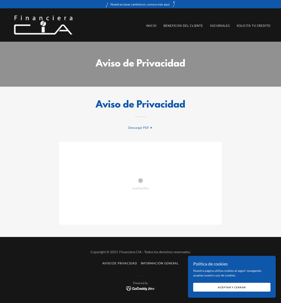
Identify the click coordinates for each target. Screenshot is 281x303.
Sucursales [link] (220, 25)
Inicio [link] (151, 25)
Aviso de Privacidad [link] (119, 263)
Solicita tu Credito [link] (253, 25)
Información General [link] (160, 263)
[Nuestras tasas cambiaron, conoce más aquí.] (140, 4)
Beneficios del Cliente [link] (183, 25)
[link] (43, 25)
